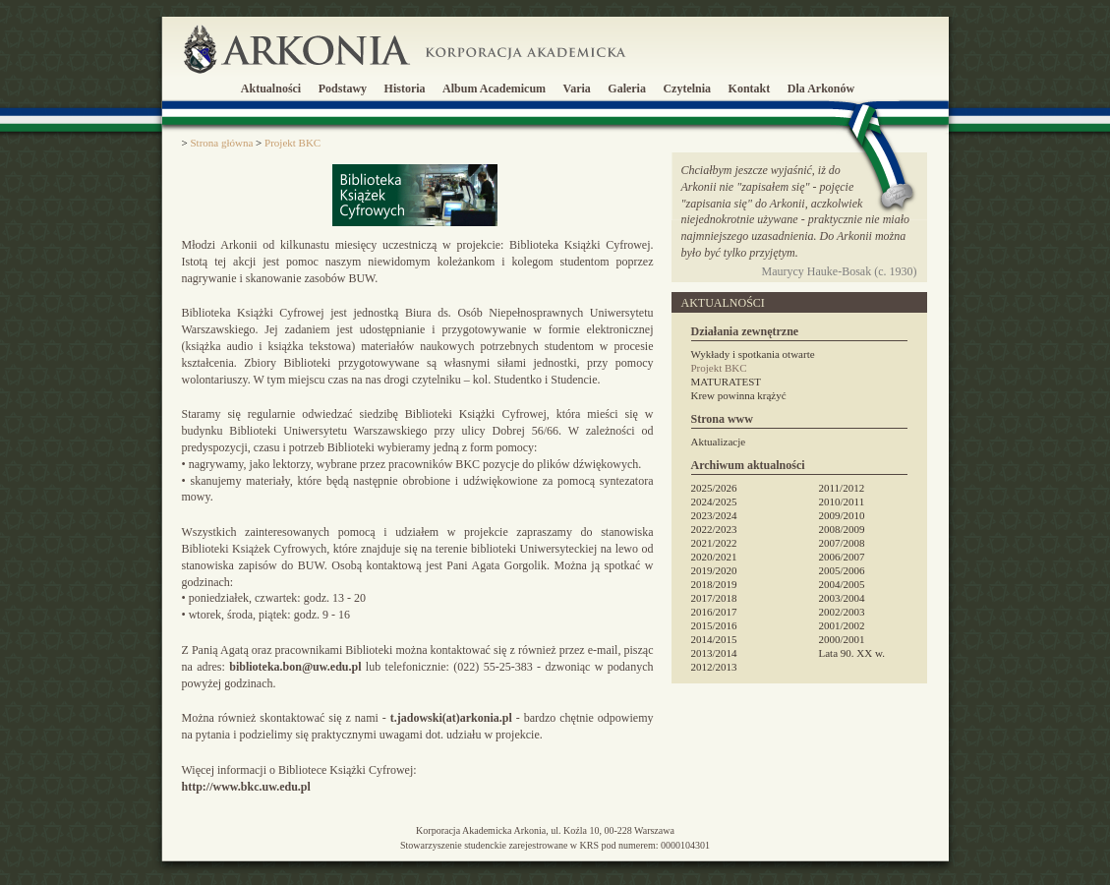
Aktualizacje (718, 441)
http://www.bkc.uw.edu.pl (246, 787)
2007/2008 (842, 543)
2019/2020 (714, 570)
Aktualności (271, 88)
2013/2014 (714, 653)
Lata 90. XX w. (852, 653)
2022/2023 (714, 529)
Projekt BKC (719, 368)
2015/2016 (714, 625)
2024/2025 (714, 501)
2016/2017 (714, 612)
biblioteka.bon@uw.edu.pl (295, 667)
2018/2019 (714, 584)
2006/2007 (842, 556)
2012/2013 (714, 667)
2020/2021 (714, 556)
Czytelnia (687, 88)
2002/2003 (842, 612)
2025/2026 (714, 488)
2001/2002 (842, 625)
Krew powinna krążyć (739, 395)
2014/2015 (714, 639)
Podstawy (343, 88)
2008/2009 (842, 529)
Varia (577, 88)
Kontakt (750, 88)
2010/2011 (842, 501)
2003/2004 (842, 598)
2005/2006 (842, 570)
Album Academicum (494, 88)
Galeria (627, 88)
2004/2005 (842, 584)
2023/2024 (714, 515)
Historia (405, 88)
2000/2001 (842, 639)
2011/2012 (842, 488)
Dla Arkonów (821, 88)
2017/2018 (714, 598)
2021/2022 (714, 543)
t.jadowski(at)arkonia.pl (451, 718)
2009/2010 (842, 515)
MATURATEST (726, 381)
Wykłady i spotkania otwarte (753, 354)
